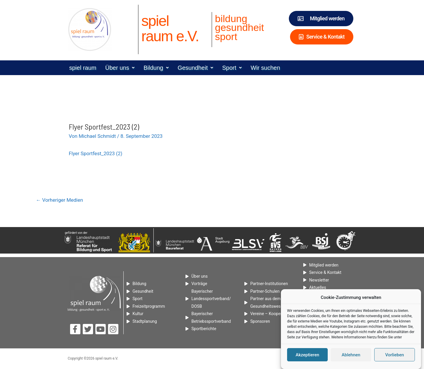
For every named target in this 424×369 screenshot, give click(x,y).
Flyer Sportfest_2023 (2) (95, 153)
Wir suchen (265, 67)
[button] (120, 67)
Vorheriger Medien (59, 200)
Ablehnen (351, 355)
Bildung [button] (156, 67)
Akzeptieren (307, 355)
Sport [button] (232, 67)
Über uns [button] (120, 67)
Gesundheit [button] (195, 67)
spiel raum (82, 67)
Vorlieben (394, 355)
